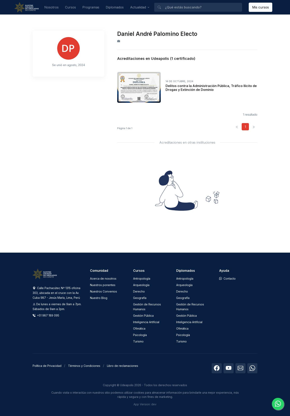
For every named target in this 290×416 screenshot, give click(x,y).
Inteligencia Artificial (146, 322)
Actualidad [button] (138, 7)
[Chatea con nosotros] (278, 404)
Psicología (140, 335)
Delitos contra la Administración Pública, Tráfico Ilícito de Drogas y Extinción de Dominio (211, 88)
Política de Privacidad (47, 365)
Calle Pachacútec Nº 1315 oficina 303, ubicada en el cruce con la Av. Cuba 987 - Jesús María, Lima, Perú (56, 292)
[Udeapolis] (26, 7)
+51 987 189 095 (46, 315)
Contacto (227, 278)
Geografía (139, 298)
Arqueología (141, 285)
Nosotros (51, 7)
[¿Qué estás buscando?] (198, 7)
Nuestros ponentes (102, 285)
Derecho (139, 291)
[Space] (45, 274)
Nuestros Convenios (103, 291)
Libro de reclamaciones (122, 365)
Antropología (141, 278)
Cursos (70, 7)
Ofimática (139, 328)
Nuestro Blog (98, 298)
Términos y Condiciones (84, 365)
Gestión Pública (143, 315)
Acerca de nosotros (103, 278)
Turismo (138, 341)
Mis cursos (260, 7)
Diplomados (115, 7)
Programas (90, 7)
